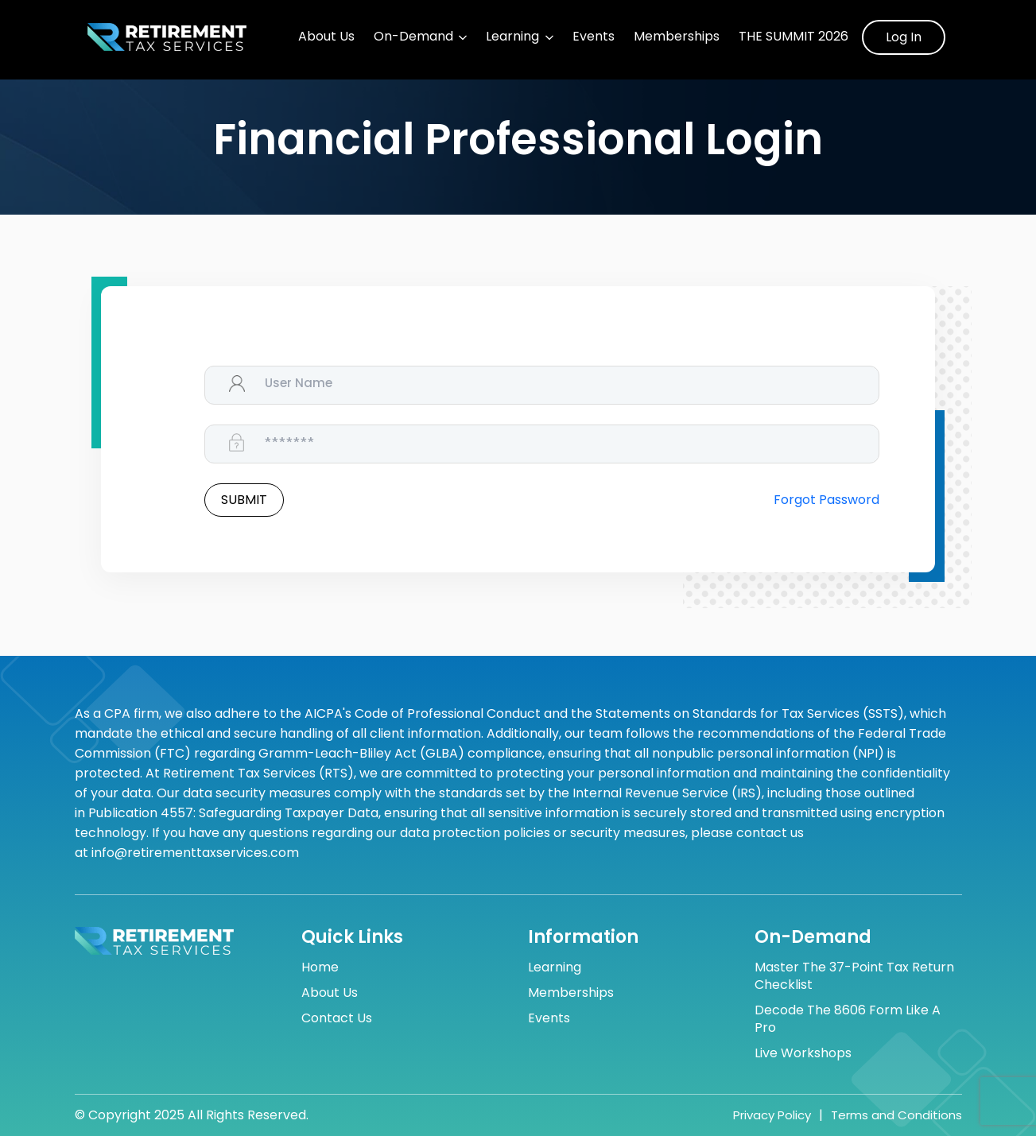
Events (593, 36)
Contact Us (336, 1018)
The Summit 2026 (793, 36)
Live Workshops (803, 1053)
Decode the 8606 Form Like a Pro (848, 1019)
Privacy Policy (772, 1115)
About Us (326, 36)
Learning (512, 36)
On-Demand (413, 36)
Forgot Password (826, 500)
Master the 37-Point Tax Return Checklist (854, 976)
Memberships (677, 36)
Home (320, 967)
